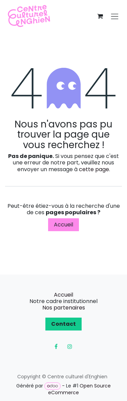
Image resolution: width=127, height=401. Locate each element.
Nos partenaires (63, 307)
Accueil (63, 224)
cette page (94, 169)
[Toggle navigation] (114, 16)
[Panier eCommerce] (99, 16)
